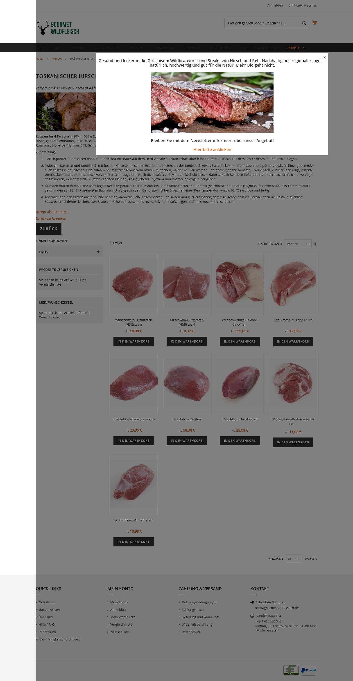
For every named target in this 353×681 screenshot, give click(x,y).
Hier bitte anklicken (212, 149)
